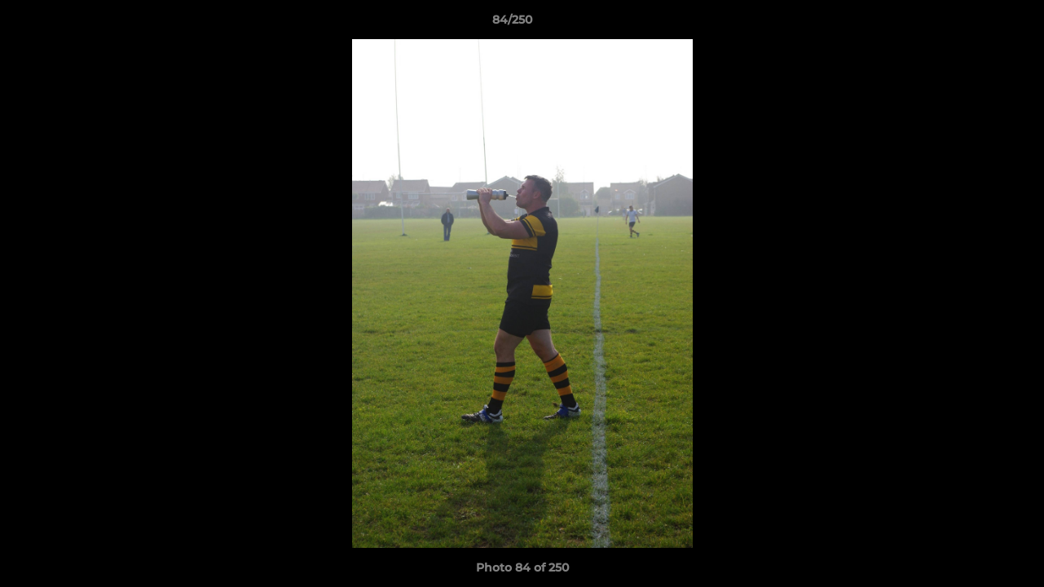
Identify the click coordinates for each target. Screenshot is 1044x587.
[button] (975, 23)
